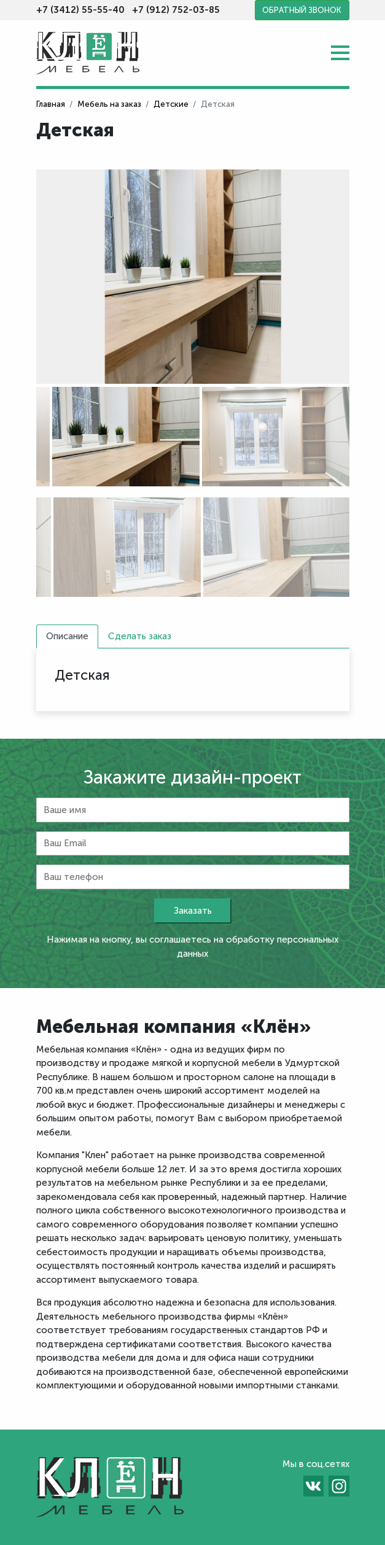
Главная (50, 104)
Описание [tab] (67, 636)
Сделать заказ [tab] (139, 636)
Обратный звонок (301, 10)
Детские (171, 104)
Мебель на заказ (109, 104)
